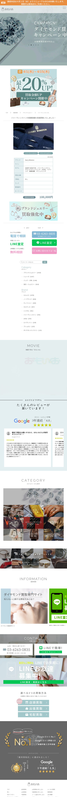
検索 (45, 262)
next (39, 228)
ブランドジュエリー (45, 153)
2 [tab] (31, 45)
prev (27, 228)
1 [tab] (29, 45)
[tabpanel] (33, 32)
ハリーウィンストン (30, 153)
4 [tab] (36, 45)
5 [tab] (38, 45)
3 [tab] (33, 45)
